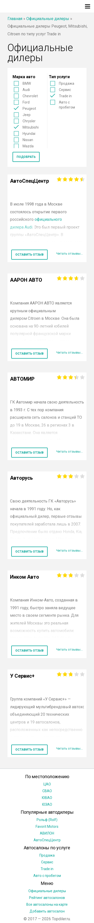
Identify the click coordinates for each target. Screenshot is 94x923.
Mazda (28, 146)
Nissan (28, 140)
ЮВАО (47, 798)
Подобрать (26, 157)
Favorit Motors (47, 827)
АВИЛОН (47, 833)
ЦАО (47, 784)
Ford (26, 102)
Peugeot (29, 109)
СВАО (47, 791)
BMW (27, 83)
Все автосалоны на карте (47, 904)
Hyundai (29, 134)
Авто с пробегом (67, 104)
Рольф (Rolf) (47, 820)
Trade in (65, 96)
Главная (15, 18)
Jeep (27, 115)
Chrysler (29, 121)
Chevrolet (30, 96)
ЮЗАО (47, 804)
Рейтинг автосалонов (47, 898)
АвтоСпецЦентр (47, 840)
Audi (26, 90)
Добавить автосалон (47, 911)
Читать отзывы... (69, 253)
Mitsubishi (31, 127)
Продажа (66, 83)
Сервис (65, 90)
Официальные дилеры (47, 18)
